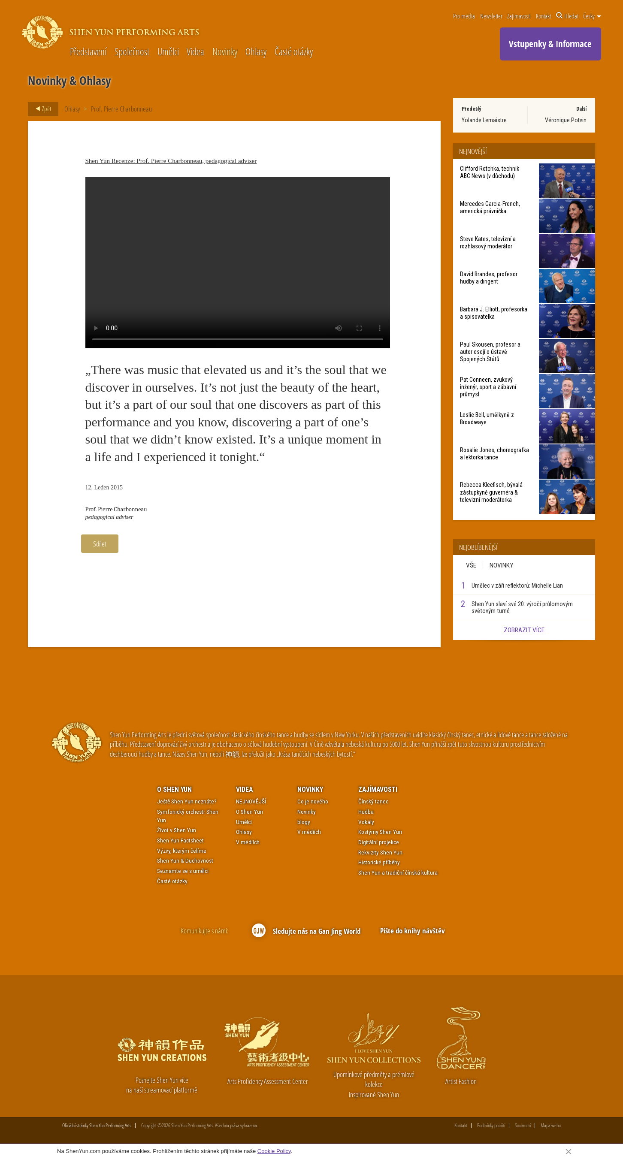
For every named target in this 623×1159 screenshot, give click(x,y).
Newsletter (491, 15)
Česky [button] (592, 15)
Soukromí (523, 1126)
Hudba (366, 811)
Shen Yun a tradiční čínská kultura (398, 872)
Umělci (168, 52)
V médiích (248, 842)
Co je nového (312, 801)
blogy (303, 821)
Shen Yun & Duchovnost (185, 860)
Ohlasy (255, 52)
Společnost (132, 52)
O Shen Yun (174, 789)
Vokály (366, 821)
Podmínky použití (491, 1126)
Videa (195, 52)
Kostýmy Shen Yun (380, 832)
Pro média (464, 15)
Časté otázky (294, 52)
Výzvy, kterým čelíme (181, 850)
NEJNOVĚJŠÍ (251, 801)
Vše (471, 565)
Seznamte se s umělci (183, 870)
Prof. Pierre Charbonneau (121, 109)
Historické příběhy (379, 862)
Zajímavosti (519, 15)
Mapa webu (551, 1126)
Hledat (567, 15)
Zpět (40, 109)
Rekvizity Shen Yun (380, 852)
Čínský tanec (373, 801)
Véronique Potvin (566, 120)
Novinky (224, 52)
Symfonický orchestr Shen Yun (187, 816)
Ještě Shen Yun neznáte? (187, 801)
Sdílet (99, 544)
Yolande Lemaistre (484, 120)
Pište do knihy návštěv (412, 931)
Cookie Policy (274, 1151)
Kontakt (543, 15)
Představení (88, 52)
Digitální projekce (378, 842)
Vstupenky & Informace (550, 44)
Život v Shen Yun (176, 830)
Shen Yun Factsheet (180, 840)
